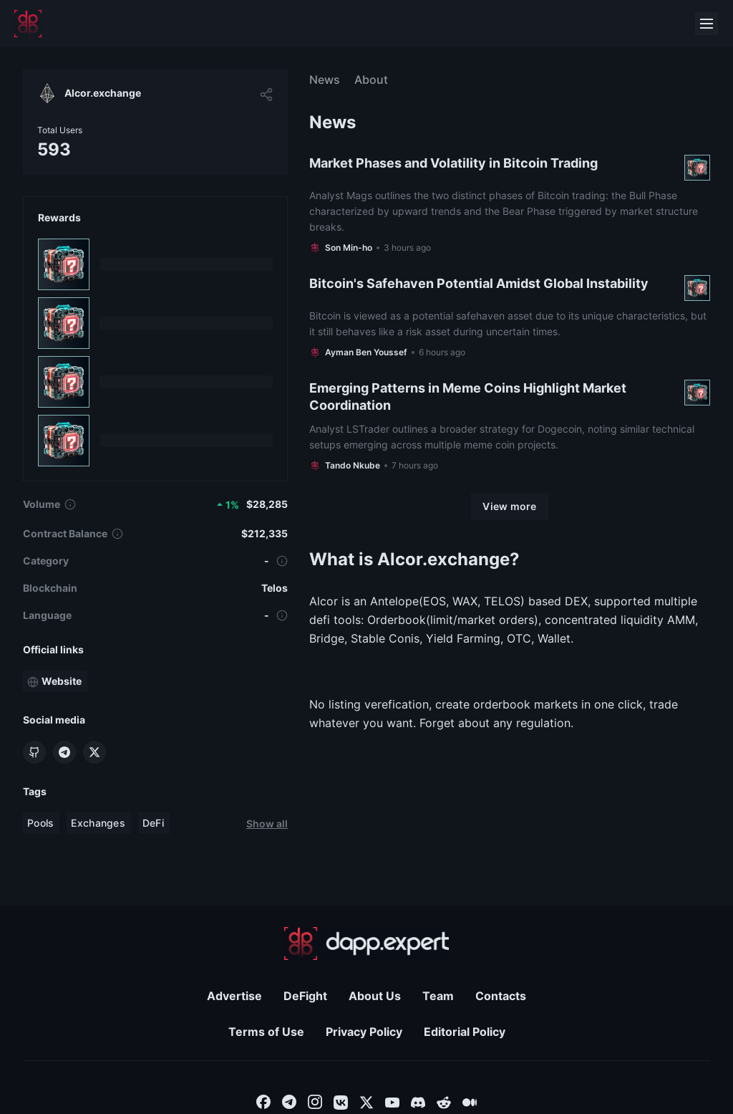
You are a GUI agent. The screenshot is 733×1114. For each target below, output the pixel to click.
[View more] (509, 506)
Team (438, 996)
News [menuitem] (324, 79)
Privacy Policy (364, 1031)
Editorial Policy (464, 1031)
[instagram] (315, 1101)
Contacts (500, 996)
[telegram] (289, 1101)
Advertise (234, 996)
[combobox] (263, 1101)
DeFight (305, 996)
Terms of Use (266, 1031)
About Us (375, 996)
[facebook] (263, 1101)
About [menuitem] (371, 79)
